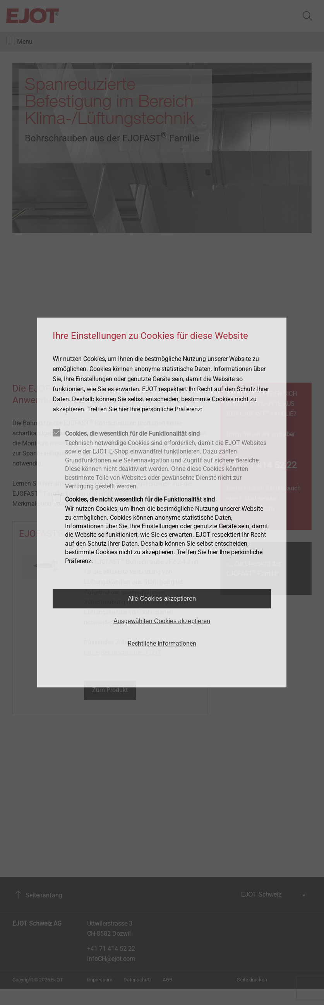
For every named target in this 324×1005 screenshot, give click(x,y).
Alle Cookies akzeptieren (162, 598)
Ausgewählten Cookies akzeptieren (161, 621)
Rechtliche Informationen (162, 643)
